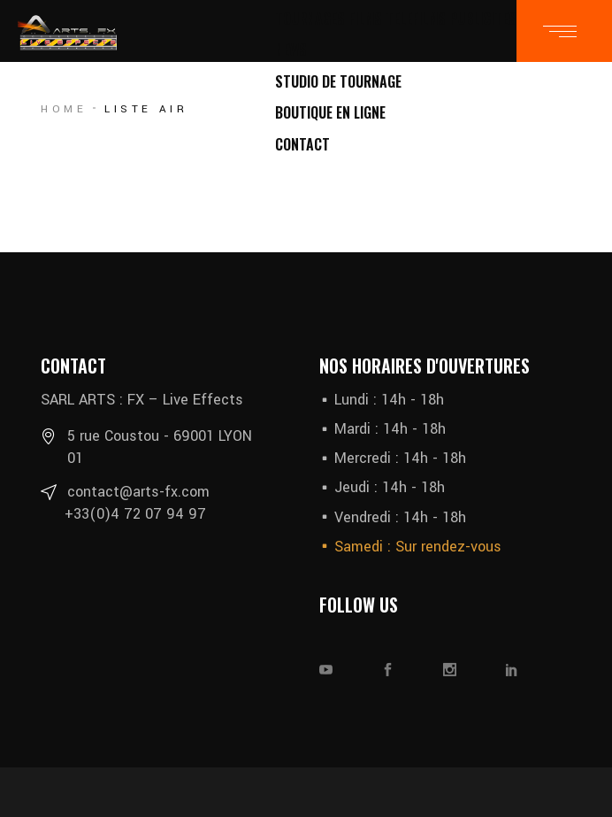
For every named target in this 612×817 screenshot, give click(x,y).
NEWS (291, 49)
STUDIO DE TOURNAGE (338, 81)
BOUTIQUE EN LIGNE (330, 112)
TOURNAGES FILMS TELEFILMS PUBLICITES (395, 18)
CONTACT (302, 144)
